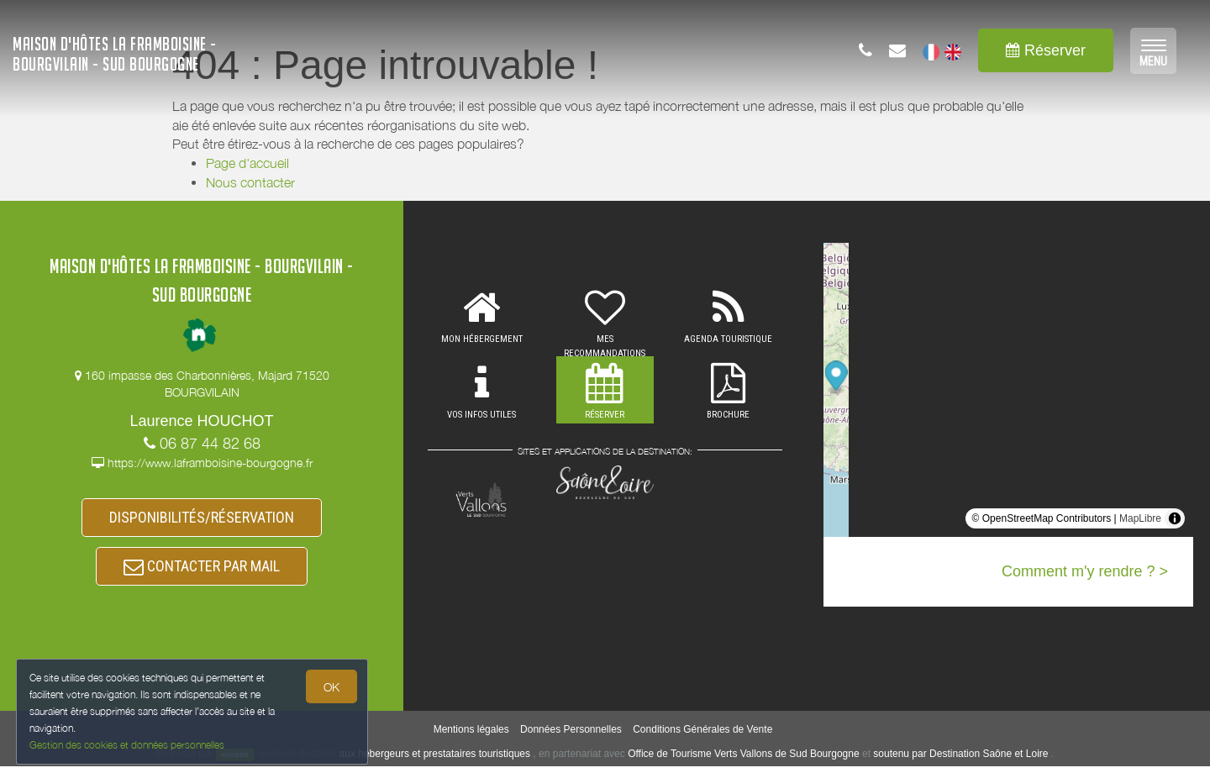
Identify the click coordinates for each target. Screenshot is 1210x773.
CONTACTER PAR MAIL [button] (202, 571)
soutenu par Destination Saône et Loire (960, 759)
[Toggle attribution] (1175, 518)
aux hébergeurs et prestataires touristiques (434, 759)
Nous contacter (250, 182)
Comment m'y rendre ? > (1085, 571)
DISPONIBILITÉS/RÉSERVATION (201, 519)
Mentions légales (471, 735)
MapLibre (1140, 518)
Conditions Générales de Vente (702, 735)
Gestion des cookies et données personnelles (127, 745)
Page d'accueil (247, 163)
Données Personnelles (571, 735)
